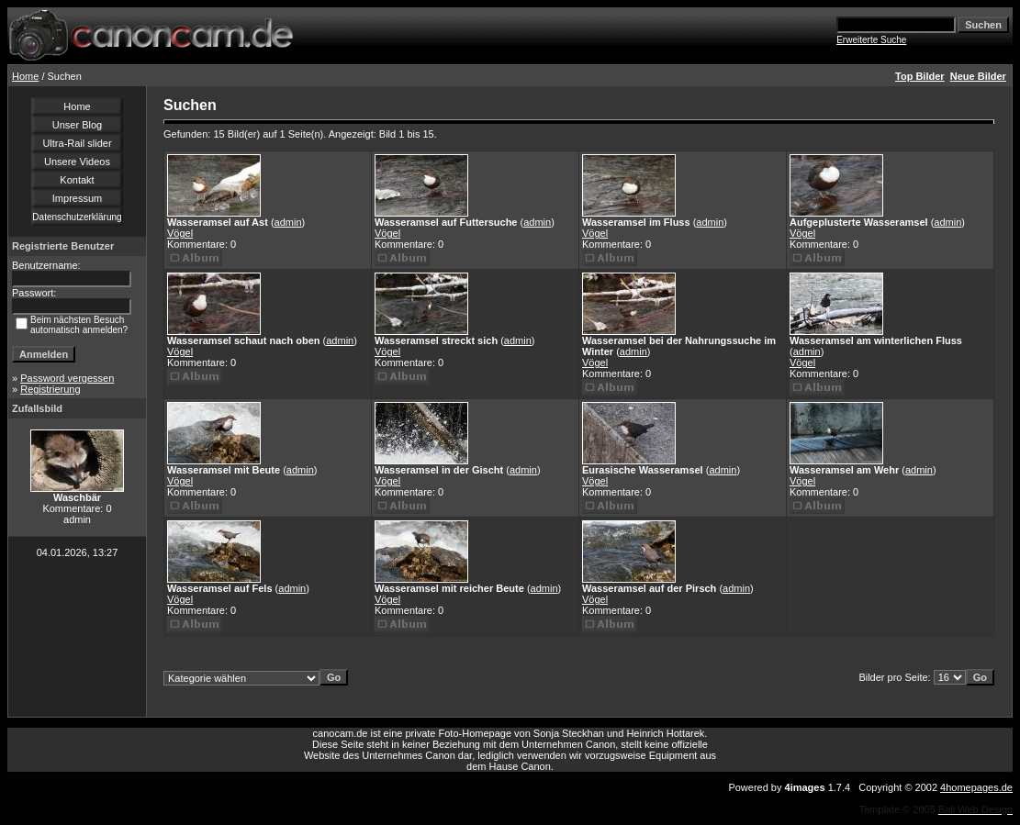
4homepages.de (976, 787)
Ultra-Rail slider (76, 143)
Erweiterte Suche (871, 40)
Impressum (77, 198)
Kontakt (77, 179)
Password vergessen (67, 378)
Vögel (180, 233)
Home (25, 76)
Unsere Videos (77, 161)
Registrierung (50, 389)
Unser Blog (77, 124)
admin (288, 222)
